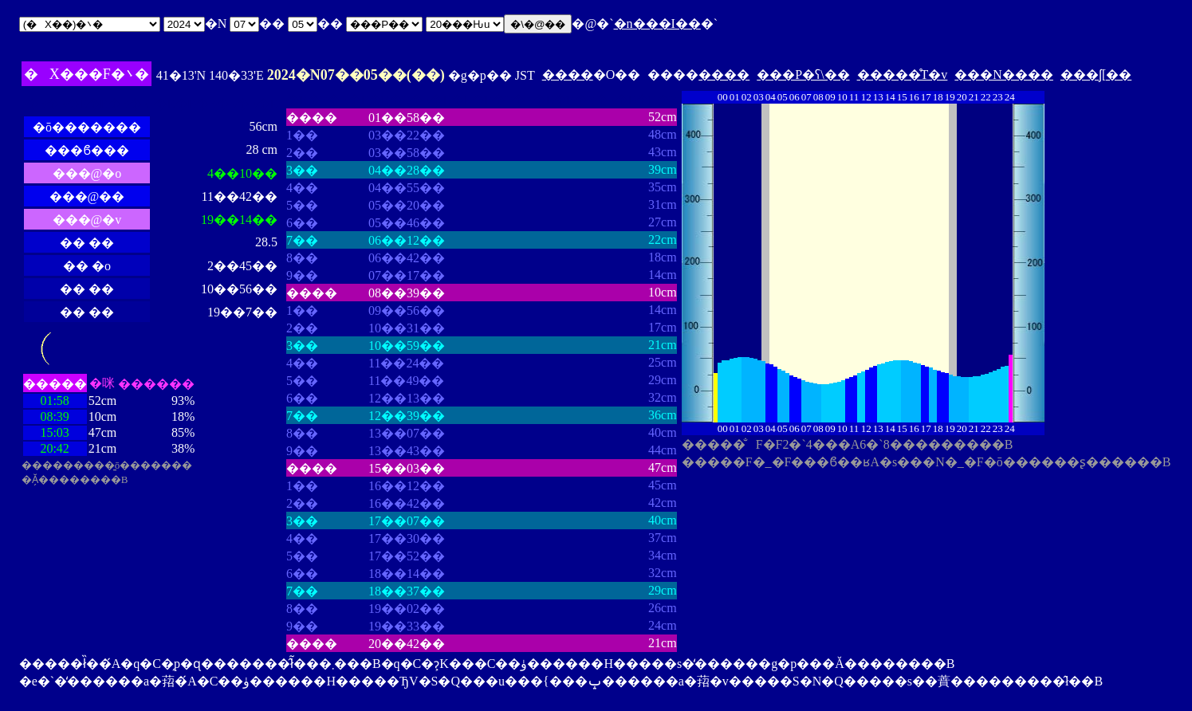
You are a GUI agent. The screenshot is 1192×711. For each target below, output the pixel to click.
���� (567, 74)
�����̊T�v (902, 74)
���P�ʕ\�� (803, 74)
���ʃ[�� (1095, 74)
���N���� (1003, 74)
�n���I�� (657, 23)
